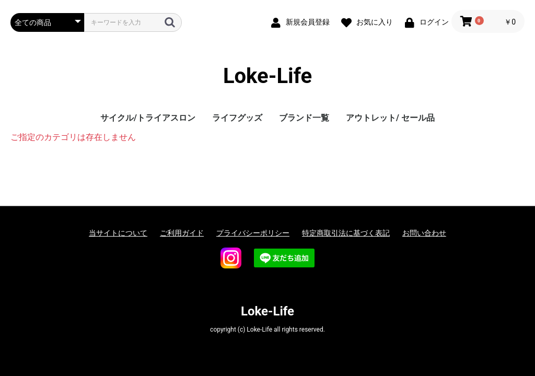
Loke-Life (267, 76)
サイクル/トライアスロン (147, 118)
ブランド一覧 (304, 118)
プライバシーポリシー (252, 233)
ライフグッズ (237, 118)
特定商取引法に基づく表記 (346, 233)
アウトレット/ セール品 (390, 118)
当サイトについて (118, 233)
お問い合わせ (424, 233)
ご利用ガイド (182, 233)
